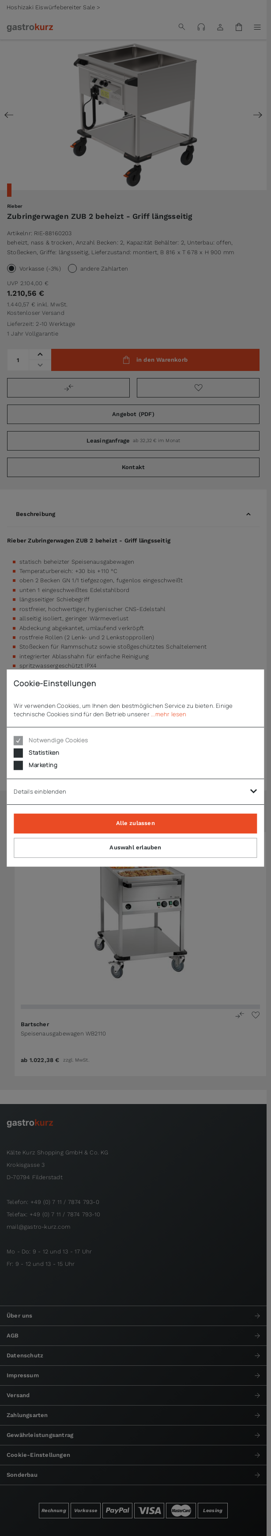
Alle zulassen (135, 823)
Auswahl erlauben (135, 847)
